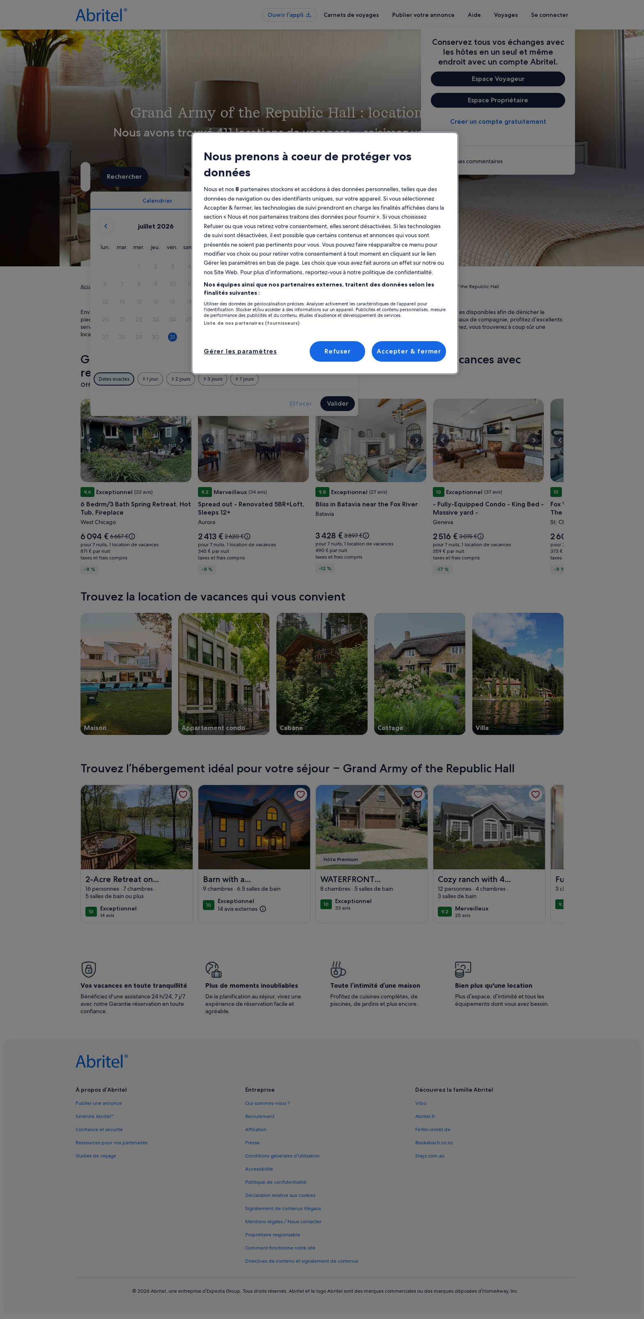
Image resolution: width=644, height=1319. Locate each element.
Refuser (337, 351)
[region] (324, 253)
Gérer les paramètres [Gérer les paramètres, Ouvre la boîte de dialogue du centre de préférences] (240, 351)
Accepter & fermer (409, 351)
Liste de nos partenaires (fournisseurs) (251, 323)
